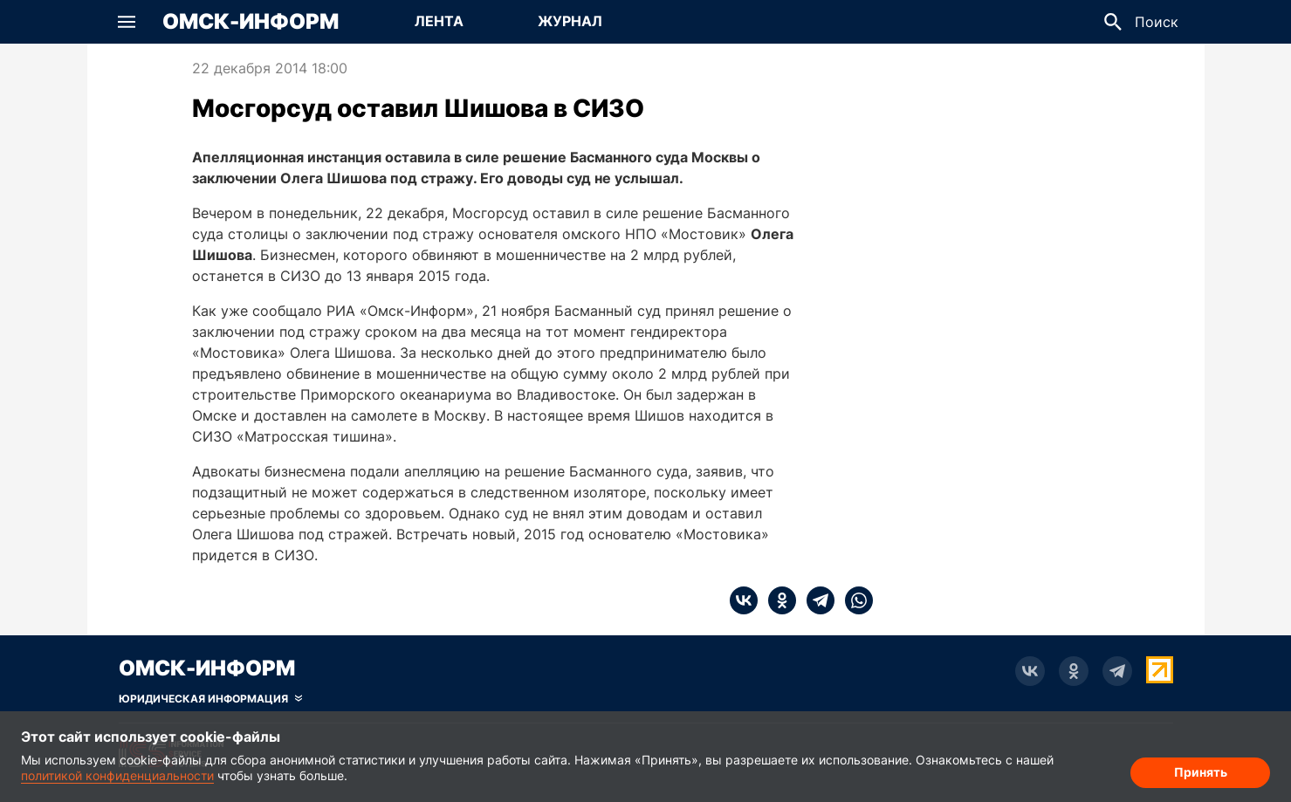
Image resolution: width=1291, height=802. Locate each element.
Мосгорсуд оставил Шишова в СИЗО (418, 108)
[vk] (744, 600)
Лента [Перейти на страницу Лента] (439, 21)
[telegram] (815, 600)
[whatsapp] (853, 600)
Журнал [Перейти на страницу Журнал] (570, 21)
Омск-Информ (250, 22)
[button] (126, 22)
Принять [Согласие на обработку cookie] (1200, 771)
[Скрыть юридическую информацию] (210, 699)
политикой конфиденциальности (117, 775)
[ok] (777, 600)
